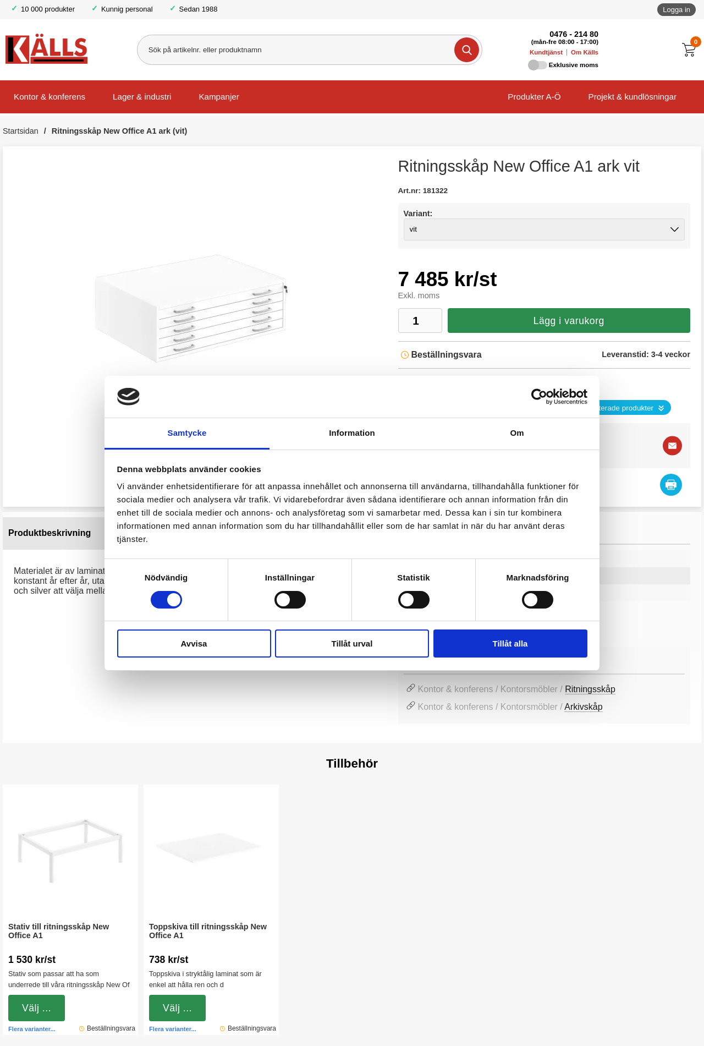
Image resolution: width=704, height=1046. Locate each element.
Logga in (676, 10)
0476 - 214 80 (573, 34)
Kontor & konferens (49, 96)
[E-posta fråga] (672, 445)
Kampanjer (219, 96)
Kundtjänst (546, 52)
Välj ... (36, 1008)
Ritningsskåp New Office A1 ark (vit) (120, 131)
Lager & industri (142, 96)
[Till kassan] (691, 50)
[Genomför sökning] (466, 49)
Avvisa (194, 643)
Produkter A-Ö (534, 96)
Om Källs (584, 52)
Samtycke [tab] (187, 432)
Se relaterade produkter (614, 408)
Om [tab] (517, 432)
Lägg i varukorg (569, 320)
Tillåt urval (352, 643)
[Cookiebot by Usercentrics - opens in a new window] (539, 396)
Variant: (418, 213)
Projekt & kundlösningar (632, 96)
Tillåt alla (510, 643)
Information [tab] (352, 432)
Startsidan (20, 131)
